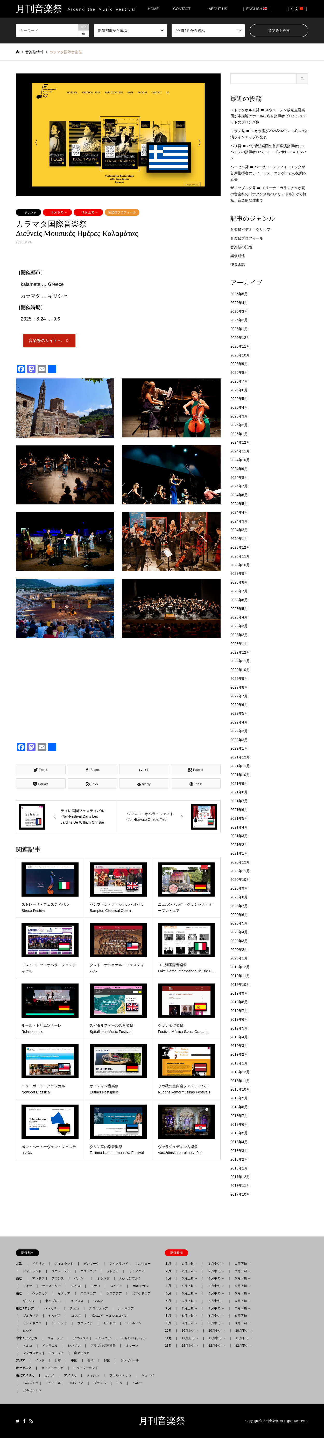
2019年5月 (239, 1028)
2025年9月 (239, 364)
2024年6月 (239, 495)
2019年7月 (239, 1011)
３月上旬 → (189, 1278)
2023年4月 (239, 617)
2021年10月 (240, 775)
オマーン (132, 1345)
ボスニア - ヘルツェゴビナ (109, 1315)
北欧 (20, 1263)
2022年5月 (239, 713)
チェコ (74, 1308)
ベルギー (80, 1278)
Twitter (17, 1421)
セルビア (54, 1315)
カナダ (49, 1375)
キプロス (77, 1301)
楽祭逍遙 (237, 256)
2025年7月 (239, 381)
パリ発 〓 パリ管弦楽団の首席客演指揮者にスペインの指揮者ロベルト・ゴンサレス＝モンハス (268, 152)
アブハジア (79, 1338)
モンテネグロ (32, 1323)
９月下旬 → (242, 1323)
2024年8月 (239, 477)
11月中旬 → (217, 1338)
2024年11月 (240, 451)
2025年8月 (239, 372)
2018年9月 (239, 1098)
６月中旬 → (216, 1301)
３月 (169, 1278)
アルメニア (103, 1338)
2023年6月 (239, 600)
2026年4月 (239, 303)
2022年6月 (239, 705)
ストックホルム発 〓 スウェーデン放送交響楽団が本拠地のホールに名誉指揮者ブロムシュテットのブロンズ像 (268, 116)
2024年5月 (239, 504)
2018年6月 (239, 1124)
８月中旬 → (216, 1315)
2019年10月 (240, 984)
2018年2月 (239, 1159)
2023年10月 (240, 565)
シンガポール (129, 1360)
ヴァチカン (40, 1293)
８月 (169, 1315)
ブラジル (100, 1383)
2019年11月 (240, 976)
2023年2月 (239, 635)
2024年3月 (239, 521)
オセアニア (25, 1368)
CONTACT (182, 9)
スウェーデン (60, 1271)
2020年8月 (239, 897)
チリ (119, 1383)
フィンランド (32, 1271)
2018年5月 (239, 1133)
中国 (74, 1360)
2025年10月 (240, 355)
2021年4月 (239, 827)
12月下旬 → (243, 1345)
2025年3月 (239, 416)
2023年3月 (239, 626)
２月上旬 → (189, 1271)
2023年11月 (240, 556)
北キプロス (53, 1301)
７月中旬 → (216, 1308)
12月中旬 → (217, 1345)
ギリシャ (30, 212)
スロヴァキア (98, 1308)
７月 (169, 1308)
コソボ (75, 1315)
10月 (169, 1330)
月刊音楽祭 (162, 1421)
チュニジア (56, 1353)
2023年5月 (239, 609)
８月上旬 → (189, 1315)
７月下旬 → (242, 1308)
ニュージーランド (85, 1368)
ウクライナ (85, 1323)
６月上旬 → (189, 1301)
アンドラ (37, 1278)
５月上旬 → (189, 1293)
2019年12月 (240, 967)
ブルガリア (30, 1315)
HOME (153, 9)
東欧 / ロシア (26, 1308)
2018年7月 (239, 1116)
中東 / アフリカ (28, 1338)
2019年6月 (239, 1019)
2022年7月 (239, 696)
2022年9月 (239, 678)
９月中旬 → (216, 1323)
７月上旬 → (189, 1308)
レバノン (74, 1345)
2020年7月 (239, 906)
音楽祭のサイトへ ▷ (49, 341)
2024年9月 (239, 469)
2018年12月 (240, 1072)
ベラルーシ (133, 1323)
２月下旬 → (242, 1271)
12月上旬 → (190, 1345)
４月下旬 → (242, 1286)
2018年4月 (239, 1142)
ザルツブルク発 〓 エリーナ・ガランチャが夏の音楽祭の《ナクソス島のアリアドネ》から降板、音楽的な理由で (268, 194)
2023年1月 (239, 644)
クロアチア (114, 1293)
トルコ (27, 1345)
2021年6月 (239, 810)
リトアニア (136, 1271)
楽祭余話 (237, 265)
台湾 (90, 1360)
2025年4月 (239, 407)
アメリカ (70, 1375)
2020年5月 (239, 923)
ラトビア (112, 1271)
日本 (58, 1360)
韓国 (107, 1360)
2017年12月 (240, 1177)
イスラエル (50, 1345)
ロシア (27, 1330)
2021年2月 (239, 845)
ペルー (137, 1383)
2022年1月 (239, 748)
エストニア (88, 1271)
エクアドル (51, 1383)
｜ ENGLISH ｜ (257, 9)
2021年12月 (240, 757)
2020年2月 (239, 950)
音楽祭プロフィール (122, 212)
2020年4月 (239, 932)
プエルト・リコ (120, 1375)
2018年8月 (239, 1107)
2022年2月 (239, 740)
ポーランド (59, 1323)
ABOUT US (220, 9)
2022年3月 (239, 731)
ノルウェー (143, 1263)
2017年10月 (240, 1194)
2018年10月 (240, 1089)
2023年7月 (239, 591)
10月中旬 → (217, 1330)
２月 (169, 1271)
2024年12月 (240, 442)
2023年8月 (239, 582)
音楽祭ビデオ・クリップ (250, 229)
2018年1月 (239, 1168)
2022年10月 (240, 670)
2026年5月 (239, 294)
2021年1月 (239, 853)
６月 (169, 1301)
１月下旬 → (242, 1263)
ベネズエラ (29, 1383)
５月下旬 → (242, 1293)
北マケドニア (141, 1293)
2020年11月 (240, 871)
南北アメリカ (27, 1375)
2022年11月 (240, 661)
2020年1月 (239, 958)
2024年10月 (240, 460)
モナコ (95, 1286)
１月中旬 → (216, 1263)
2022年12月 (240, 652)
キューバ (147, 1375)
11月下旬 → (243, 1338)
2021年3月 (239, 836)
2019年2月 (239, 1054)
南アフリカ (82, 1353)
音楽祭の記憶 (241, 247)
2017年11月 (240, 1185)
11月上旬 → (190, 1338)
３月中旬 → (216, 1278)
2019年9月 (239, 993)
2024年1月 (239, 539)
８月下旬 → (59, 212)
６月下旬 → (242, 1301)
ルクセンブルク (130, 1278)
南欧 (20, 1293)
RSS (31, 1421)
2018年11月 (240, 1081)
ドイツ (27, 1286)
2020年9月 (239, 888)
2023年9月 (239, 573)
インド (40, 1360)
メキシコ (92, 1375)
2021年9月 (239, 783)
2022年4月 (239, 722)
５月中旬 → (216, 1293)
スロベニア (88, 1293)
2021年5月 (239, 818)
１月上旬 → (189, 1263)
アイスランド (117, 1263)
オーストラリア (52, 1368)
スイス (75, 1286)
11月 (169, 1338)
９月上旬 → (90, 212)
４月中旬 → (216, 1286)
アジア (22, 1360)
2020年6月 (239, 915)
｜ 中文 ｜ (297, 9)
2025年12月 (240, 338)
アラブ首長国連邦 (103, 1345)
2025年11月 (240, 346)
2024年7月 (239, 486)
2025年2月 (239, 425)
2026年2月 (239, 320)
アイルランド (64, 1263)
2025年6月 (239, 390)
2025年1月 (239, 434)
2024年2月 (239, 530)
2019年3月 (239, 1046)
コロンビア (76, 1383)
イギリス (38, 1263)
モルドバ (109, 1323)
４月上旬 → (189, 1286)
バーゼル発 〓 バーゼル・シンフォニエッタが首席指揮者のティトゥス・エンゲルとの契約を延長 (268, 173)
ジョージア (55, 1338)
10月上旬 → (190, 1330)
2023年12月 (240, 547)
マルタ (98, 1301)
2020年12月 (240, 862)
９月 (169, 1323)
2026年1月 (239, 329)
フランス (57, 1278)
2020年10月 (240, 879)
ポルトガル (140, 1286)
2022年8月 (239, 687)
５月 (169, 1293)
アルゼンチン (30, 1390)
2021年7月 (239, 801)
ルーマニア (126, 1308)
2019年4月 (239, 1037)
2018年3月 (239, 1151)
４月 (169, 1286)
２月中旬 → (216, 1271)
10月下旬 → (243, 1330)
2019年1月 (239, 1063)
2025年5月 (239, 399)
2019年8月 (239, 1002)
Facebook (24, 1421)
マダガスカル (30, 1353)
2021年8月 (239, 792)
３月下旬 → (242, 1278)
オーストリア (51, 1286)
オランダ (103, 1278)
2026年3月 (239, 311)
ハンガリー (52, 1308)
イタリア (64, 1293)
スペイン (116, 1286)
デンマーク (91, 1263)
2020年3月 (239, 941)
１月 (169, 1263)
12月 (169, 1345)
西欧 (20, 1278)
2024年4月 (239, 512)
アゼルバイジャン (133, 1338)
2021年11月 (240, 766)
